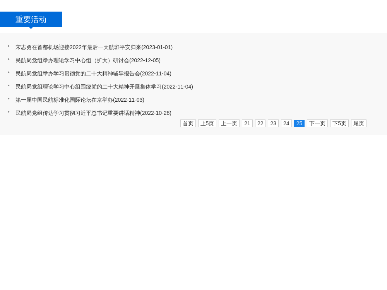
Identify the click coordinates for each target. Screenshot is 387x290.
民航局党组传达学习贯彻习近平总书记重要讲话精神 (77, 113)
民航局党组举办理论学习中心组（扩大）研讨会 (72, 60)
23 (273, 123)
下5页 (339, 123)
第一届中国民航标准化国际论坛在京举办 (64, 100)
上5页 (207, 123)
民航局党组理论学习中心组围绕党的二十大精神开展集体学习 (88, 87)
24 (286, 123)
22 (260, 123)
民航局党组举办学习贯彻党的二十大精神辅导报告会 (77, 73)
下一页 (317, 123)
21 (247, 123)
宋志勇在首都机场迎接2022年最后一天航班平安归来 (78, 47)
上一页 (229, 123)
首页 (188, 123)
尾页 (358, 123)
